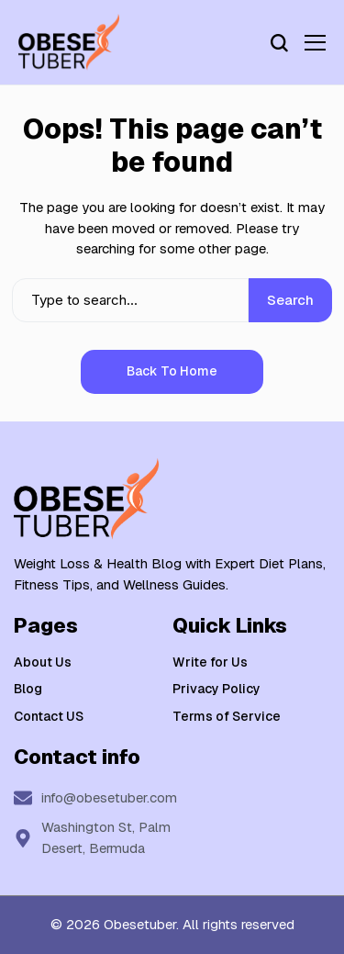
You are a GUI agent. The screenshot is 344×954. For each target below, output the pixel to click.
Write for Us (210, 662)
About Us (43, 662)
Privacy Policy (216, 688)
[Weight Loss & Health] (68, 42)
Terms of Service (226, 716)
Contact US (48, 716)
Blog (28, 688)
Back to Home (172, 371)
